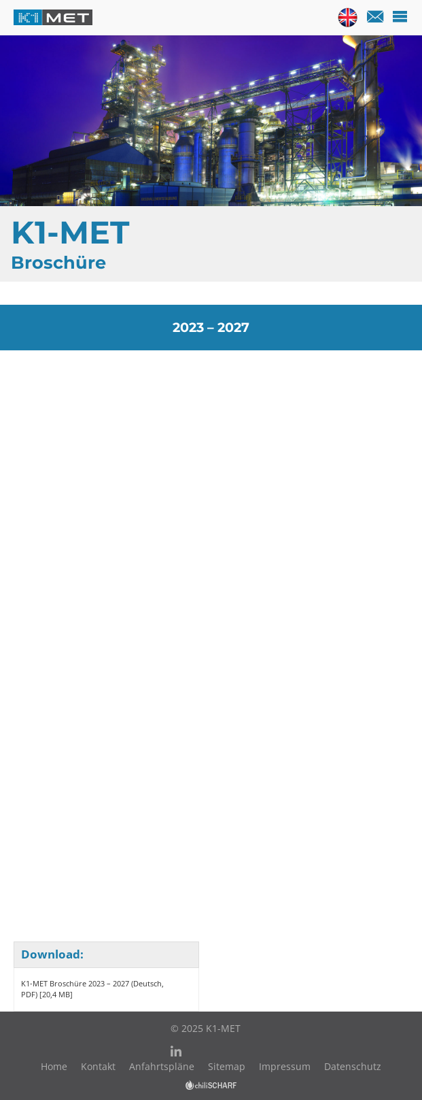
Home (54, 1066)
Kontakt (98, 1066)
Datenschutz (352, 1066)
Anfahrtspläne (161, 1066)
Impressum (285, 1066)
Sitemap (226, 1066)
